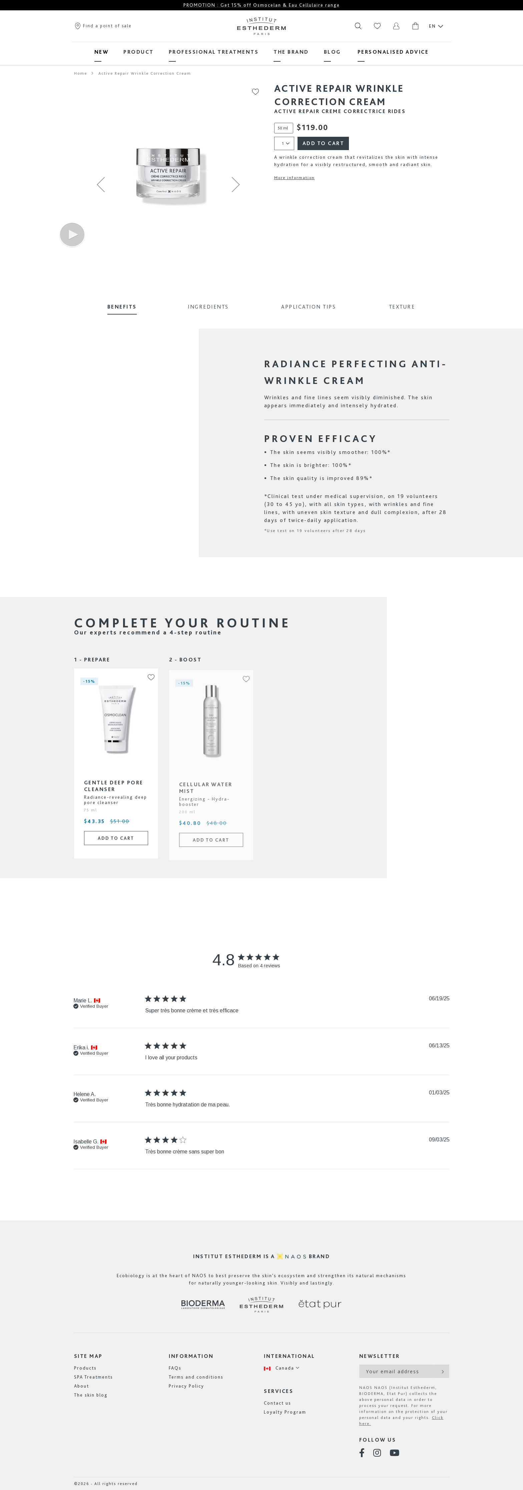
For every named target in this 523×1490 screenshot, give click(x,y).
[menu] (261, 52)
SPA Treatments (93, 1377)
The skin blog (91, 1395)
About (81, 1386)
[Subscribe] (442, 1371)
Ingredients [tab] (208, 307)
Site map (88, 1356)
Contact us (277, 1403)
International (289, 1356)
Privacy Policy (186, 1386)
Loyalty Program (285, 1412)
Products (85, 1368)
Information (191, 1356)
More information (294, 177)
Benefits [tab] (122, 307)
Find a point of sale (103, 25)
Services (278, 1391)
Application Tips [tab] (308, 307)
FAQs (175, 1368)
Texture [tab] (402, 307)
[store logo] (261, 26)
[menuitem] (101, 52)
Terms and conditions (196, 1377)
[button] (100, 184)
